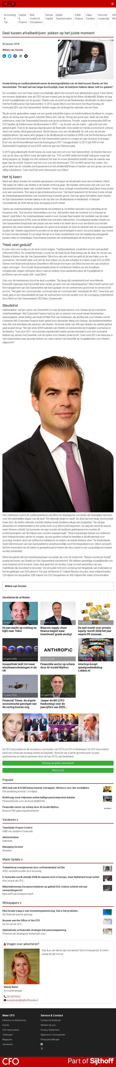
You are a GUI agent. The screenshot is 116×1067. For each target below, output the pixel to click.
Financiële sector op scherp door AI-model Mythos (57, 666)
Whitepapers (10, 903)
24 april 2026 (10, 622)
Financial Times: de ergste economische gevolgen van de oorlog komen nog (19, 703)
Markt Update (11, 859)
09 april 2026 (48, 695)
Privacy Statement (50, 1030)
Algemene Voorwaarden (53, 1034)
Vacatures (9, 819)
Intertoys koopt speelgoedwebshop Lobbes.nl (90, 667)
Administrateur (10, 837)
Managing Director (12, 846)
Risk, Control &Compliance (36, 19)
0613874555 (13, 996)
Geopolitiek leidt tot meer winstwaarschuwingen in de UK (19, 667)
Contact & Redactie (51, 1020)
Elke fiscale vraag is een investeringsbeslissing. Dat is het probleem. (40, 910)
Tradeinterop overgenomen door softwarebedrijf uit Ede (33, 867)
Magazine (7, 1039)
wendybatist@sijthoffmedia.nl (22, 1000)
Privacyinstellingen (50, 1039)
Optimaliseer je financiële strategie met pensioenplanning (34, 930)
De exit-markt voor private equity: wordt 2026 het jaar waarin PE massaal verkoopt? (94, 631)
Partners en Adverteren (14, 1020)
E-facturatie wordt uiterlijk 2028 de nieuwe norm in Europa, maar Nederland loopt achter (50, 877)
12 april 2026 (85, 658)
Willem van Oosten (12, 50)
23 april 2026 (48, 622)
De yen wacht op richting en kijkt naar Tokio (19, 629)
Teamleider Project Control (17, 827)
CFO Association (10, 1030)
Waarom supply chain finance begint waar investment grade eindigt (56, 631)
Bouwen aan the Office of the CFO (21, 920)
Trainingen (7, 1034)
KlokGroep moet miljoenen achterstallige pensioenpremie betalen (38, 797)
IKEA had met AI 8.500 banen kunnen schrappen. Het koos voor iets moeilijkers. (46, 787)
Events (5, 1025)
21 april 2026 (85, 622)
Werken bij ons (48, 1025)
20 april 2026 (10, 658)
